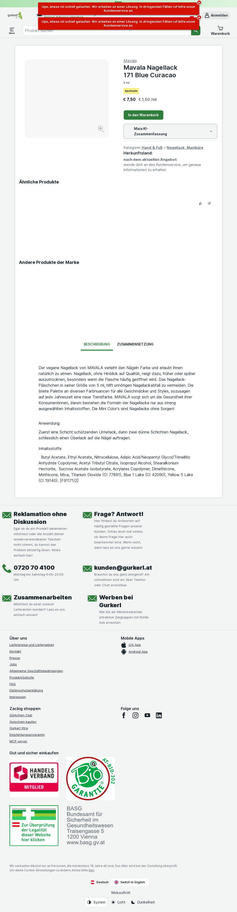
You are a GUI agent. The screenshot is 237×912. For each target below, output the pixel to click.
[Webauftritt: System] (96, 902)
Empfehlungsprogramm (27, 735)
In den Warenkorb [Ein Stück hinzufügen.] (143, 115)
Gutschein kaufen (23, 722)
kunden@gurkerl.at (123, 567)
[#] (34, 825)
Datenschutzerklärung (26, 690)
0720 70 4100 (34, 567)
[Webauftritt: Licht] (118, 902)
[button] (216, 15)
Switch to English (129, 882)
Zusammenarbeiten (43, 597)
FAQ (13, 684)
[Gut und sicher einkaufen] (90, 779)
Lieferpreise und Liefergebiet (32, 645)
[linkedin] (159, 715)
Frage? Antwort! (119, 514)
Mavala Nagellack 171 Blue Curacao (150, 71)
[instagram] (135, 715)
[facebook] (124, 715)
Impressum (18, 697)
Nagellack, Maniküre (185, 147)
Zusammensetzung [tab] (135, 344)
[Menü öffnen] (12, 30)
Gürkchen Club (21, 715)
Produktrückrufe (22, 677)
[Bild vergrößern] (101, 130)
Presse (15, 658)
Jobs (13, 664)
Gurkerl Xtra (19, 728)
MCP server (18, 741)
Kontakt (15, 651)
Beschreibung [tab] (97, 344)
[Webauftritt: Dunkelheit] (142, 902)
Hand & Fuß (152, 147)
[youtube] (147, 715)
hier (91, 870)
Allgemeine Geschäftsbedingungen (36, 671)
